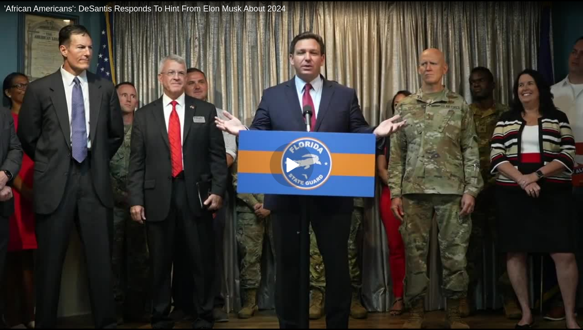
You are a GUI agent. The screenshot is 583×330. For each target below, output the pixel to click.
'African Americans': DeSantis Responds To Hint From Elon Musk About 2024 (145, 8)
